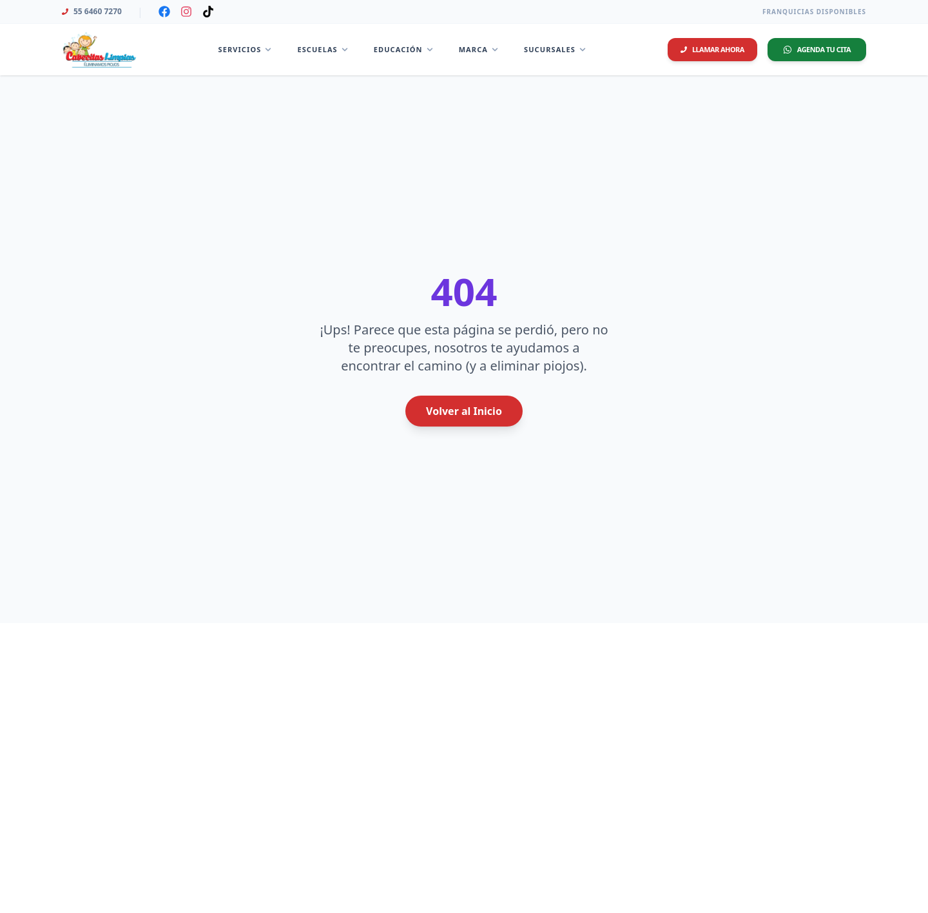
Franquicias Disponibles (814, 11)
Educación (403, 49)
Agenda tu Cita (817, 49)
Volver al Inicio (464, 411)
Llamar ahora (712, 49)
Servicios (245, 49)
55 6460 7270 (92, 11)
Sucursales (555, 49)
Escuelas (322, 49)
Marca (478, 49)
